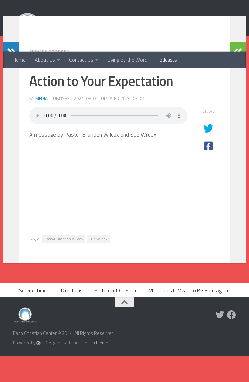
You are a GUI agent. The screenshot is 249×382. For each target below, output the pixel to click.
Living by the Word (127, 60)
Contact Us (81, 60)
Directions (72, 316)
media (41, 124)
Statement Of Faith (115, 316)
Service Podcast (50, 77)
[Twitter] (219, 340)
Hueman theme (93, 368)
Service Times (34, 316)
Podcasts (166, 60)
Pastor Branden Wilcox (64, 265)
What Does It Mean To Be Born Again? (189, 316)
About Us (45, 60)
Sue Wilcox (98, 265)
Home (19, 60)
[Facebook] (231, 340)
